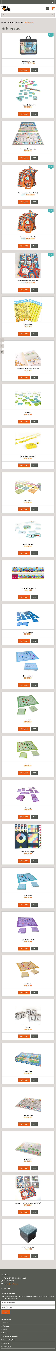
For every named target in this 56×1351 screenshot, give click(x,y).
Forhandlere (6, 1326)
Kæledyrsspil (28, 500)
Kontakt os (6, 1343)
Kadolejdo (28, 412)
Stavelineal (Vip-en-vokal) (28, 588)
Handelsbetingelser (9, 1340)
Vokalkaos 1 (28, 983)
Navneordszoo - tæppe (28, 61)
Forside (3, 22)
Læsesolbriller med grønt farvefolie (28, 368)
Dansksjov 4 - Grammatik (28, 149)
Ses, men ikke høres (28, 939)
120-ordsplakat (28, 324)
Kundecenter (7, 1347)
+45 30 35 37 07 (9, 1281)
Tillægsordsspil (28, 1159)
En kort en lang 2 (28, 632)
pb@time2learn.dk (12, 1284)
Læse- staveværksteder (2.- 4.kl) (28, 193)
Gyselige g (28, 808)
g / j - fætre (28, 720)
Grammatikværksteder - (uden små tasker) (28, 1203)
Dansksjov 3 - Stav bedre (28, 105)
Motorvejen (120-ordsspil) (28, 456)
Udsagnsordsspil (28, 1115)
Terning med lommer (28, 1247)
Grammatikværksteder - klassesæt (28, 281)
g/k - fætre (28, 764)
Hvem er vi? (6, 1322)
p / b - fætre (28, 895)
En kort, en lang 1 (28, 676)
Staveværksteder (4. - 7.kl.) (28, 237)
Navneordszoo (28, 1071)
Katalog (5, 1333)
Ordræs (28, 1027)
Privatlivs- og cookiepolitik (10, 1336)
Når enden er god (28, 544)
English (5, 1329)
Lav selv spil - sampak (28, 852)
